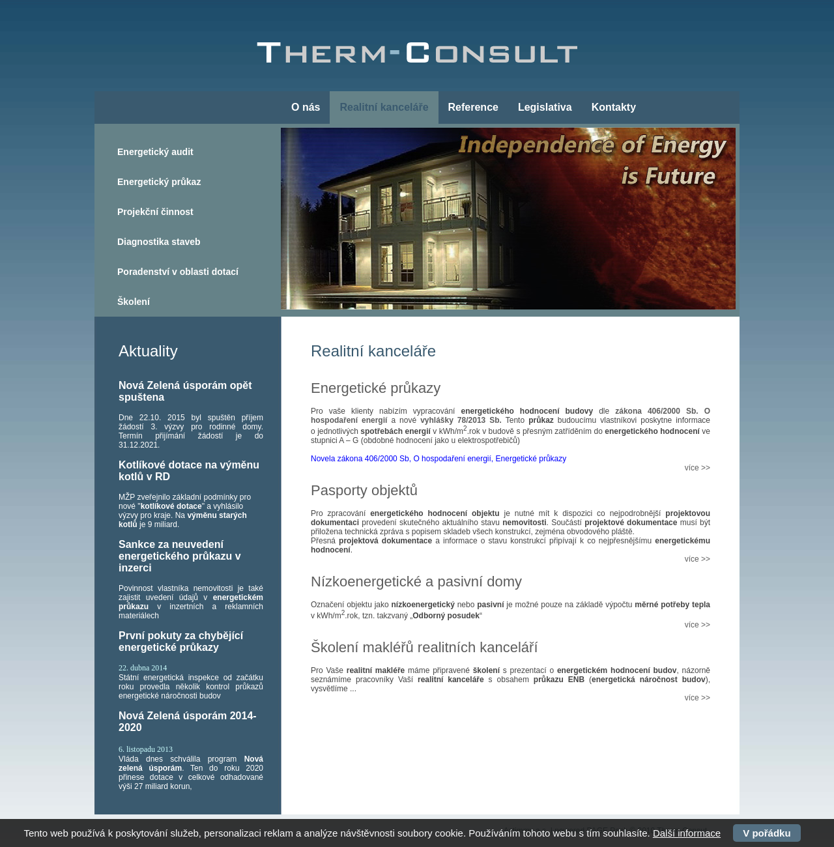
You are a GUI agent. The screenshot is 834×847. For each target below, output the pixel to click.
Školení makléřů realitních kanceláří (424, 647)
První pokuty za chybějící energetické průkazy (181, 641)
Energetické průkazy (375, 388)
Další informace (687, 833)
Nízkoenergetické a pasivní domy (416, 581)
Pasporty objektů (364, 490)
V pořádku (766, 833)
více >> (697, 467)
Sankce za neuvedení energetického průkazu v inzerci (180, 556)
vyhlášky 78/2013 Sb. (461, 420)
